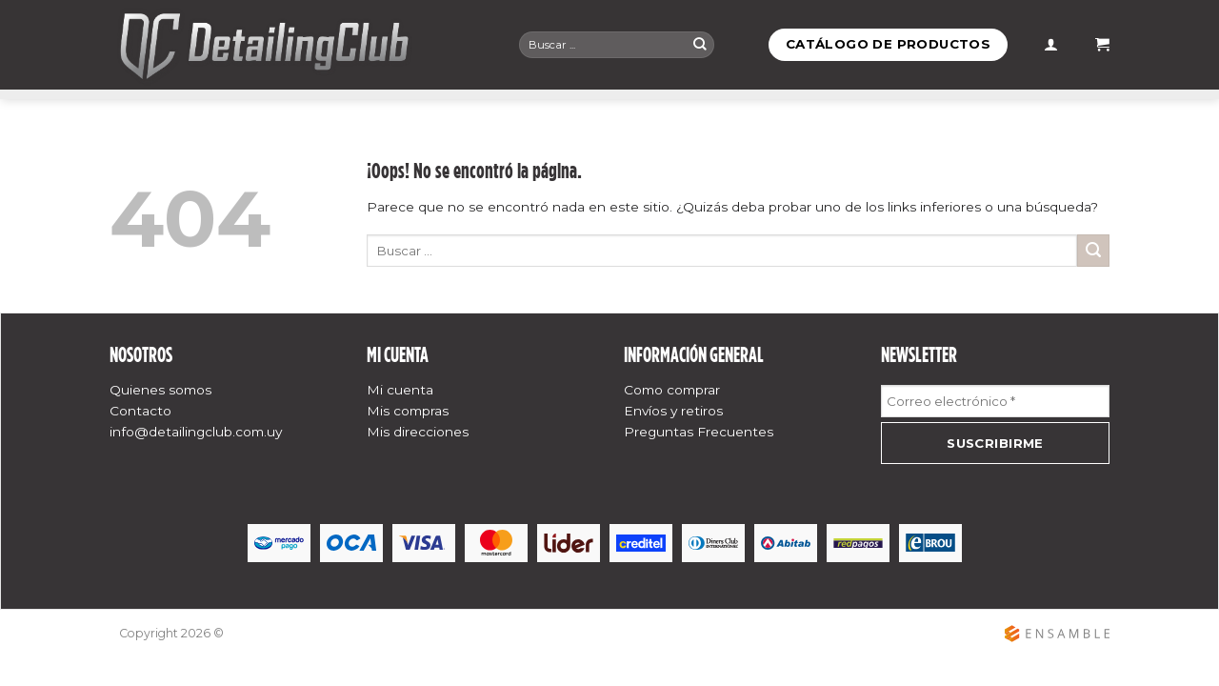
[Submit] (700, 44)
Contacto (140, 410)
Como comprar (672, 389)
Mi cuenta (400, 389)
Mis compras (408, 410)
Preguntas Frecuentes (698, 431)
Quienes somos (160, 389)
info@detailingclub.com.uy (196, 431)
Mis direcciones (418, 431)
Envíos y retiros (673, 410)
